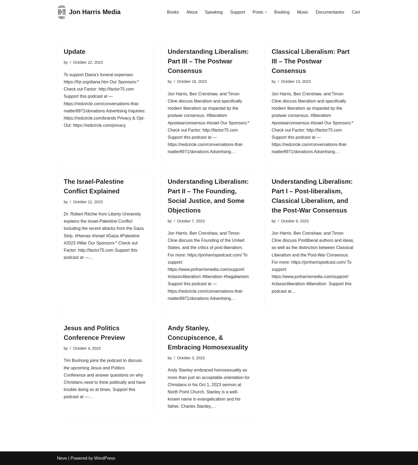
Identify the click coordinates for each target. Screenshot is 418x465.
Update (74, 51)
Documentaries (330, 12)
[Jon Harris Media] (88, 12)
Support (237, 12)
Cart (356, 12)
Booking (282, 12)
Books (173, 12)
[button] (266, 12)
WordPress (104, 458)
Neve (62, 458)
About (192, 12)
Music (302, 12)
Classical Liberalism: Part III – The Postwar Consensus (310, 61)
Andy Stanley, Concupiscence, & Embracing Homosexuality (208, 337)
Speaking (214, 12)
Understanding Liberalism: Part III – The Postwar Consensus (208, 61)
